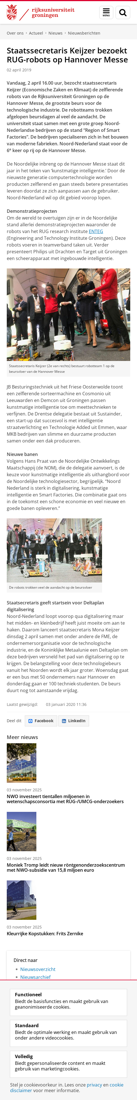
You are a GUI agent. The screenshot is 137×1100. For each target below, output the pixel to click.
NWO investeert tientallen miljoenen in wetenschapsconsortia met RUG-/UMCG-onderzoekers (65, 799)
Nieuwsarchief (35, 977)
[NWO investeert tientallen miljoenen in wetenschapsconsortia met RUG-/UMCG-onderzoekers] (68, 763)
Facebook (41, 720)
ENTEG (96, 231)
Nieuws (55, 33)
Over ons (15, 33)
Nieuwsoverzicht (38, 969)
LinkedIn (73, 720)
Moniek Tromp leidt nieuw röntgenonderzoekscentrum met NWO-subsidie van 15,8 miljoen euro (66, 867)
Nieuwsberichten (84, 33)
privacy (94, 1085)
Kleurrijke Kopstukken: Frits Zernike (45, 933)
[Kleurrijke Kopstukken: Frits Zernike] (68, 900)
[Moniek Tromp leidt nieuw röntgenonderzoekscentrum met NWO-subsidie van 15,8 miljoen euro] (68, 831)
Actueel (36, 33)
